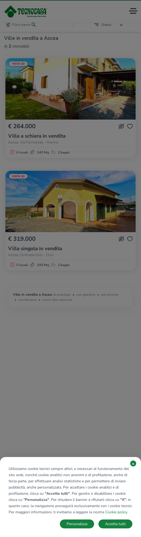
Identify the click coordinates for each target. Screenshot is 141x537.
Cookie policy (116, 512)
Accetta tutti (115, 523)
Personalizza (77, 523)
